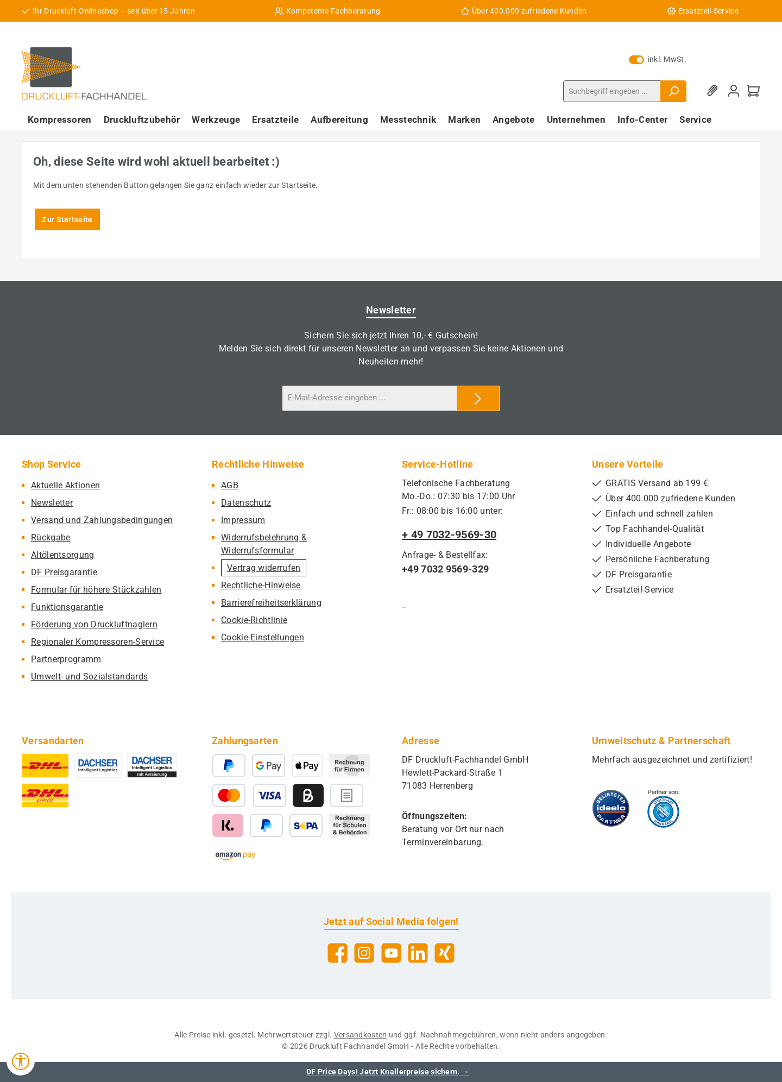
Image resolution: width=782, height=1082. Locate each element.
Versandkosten (360, 1034)
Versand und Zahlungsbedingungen (102, 520)
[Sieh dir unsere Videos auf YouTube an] (391, 953)
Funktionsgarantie (67, 607)
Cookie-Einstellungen (262, 637)
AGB (229, 485)
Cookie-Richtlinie (254, 620)
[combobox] (612, 91)
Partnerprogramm (66, 659)
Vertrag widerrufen (263, 568)
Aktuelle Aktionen (65, 485)
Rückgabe (50, 537)
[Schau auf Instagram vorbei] (364, 953)
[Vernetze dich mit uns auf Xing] (444, 953)
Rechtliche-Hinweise (261, 585)
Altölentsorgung (62, 555)
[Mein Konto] (734, 91)
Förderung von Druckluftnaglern (94, 624)
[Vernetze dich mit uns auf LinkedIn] (418, 953)
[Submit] (478, 398)
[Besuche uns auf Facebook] (337, 953)
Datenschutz (246, 503)
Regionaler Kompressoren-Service (97, 642)
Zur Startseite (67, 219)
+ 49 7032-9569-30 (449, 534)
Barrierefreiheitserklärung (271, 602)
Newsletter (52, 503)
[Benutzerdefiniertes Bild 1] (611, 808)
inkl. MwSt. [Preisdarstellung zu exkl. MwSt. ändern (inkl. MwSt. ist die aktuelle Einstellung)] (657, 59)
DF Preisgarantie (64, 572)
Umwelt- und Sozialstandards (89, 676)
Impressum (243, 520)
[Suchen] (673, 91)
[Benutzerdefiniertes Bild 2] (663, 808)
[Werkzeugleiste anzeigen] (21, 1061)
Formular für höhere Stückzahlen (96, 589)
